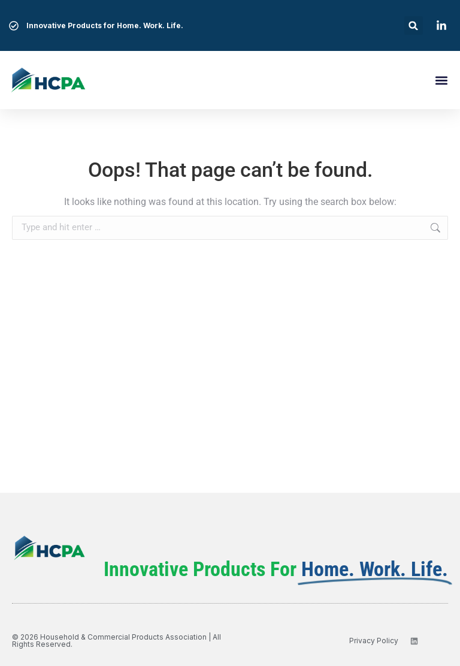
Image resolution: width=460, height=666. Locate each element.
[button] (413, 25)
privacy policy (373, 640)
